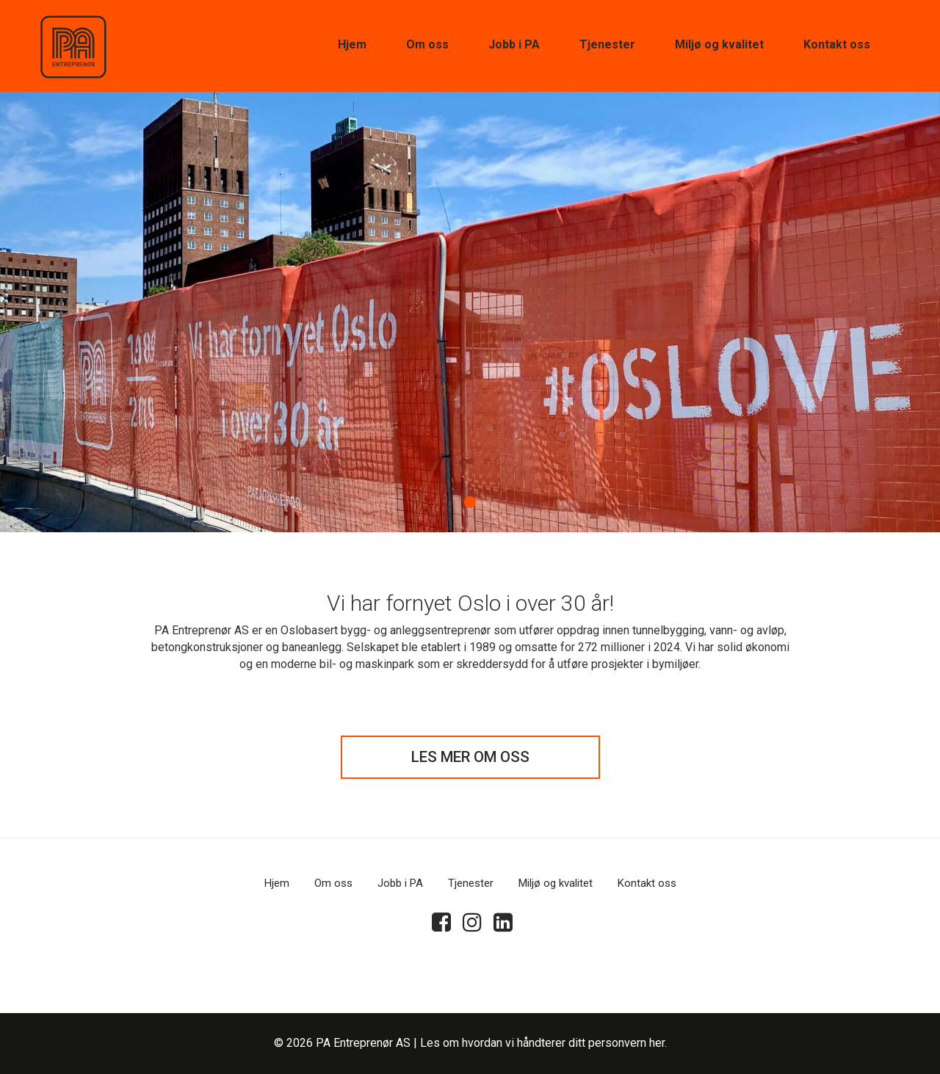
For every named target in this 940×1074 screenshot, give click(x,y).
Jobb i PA (514, 44)
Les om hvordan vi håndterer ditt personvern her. (543, 1043)
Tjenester (607, 44)
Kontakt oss (836, 44)
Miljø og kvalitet (719, 44)
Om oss (427, 44)
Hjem (352, 44)
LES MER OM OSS (470, 757)
